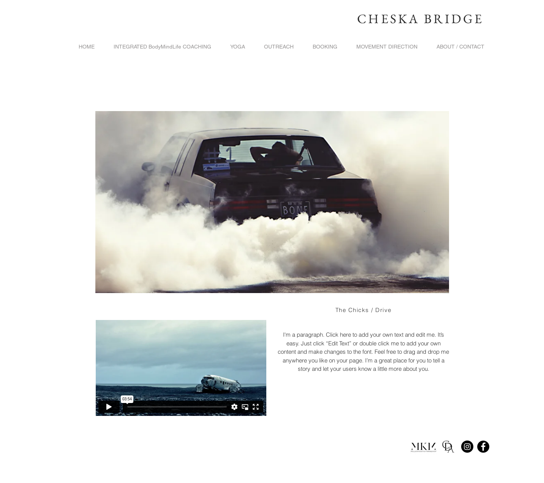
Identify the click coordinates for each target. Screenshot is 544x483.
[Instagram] (467, 447)
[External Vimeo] (180, 368)
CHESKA (388, 18)
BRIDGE (454, 18)
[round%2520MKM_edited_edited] (423, 446)
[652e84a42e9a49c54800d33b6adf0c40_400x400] (447, 446)
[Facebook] (483, 447)
